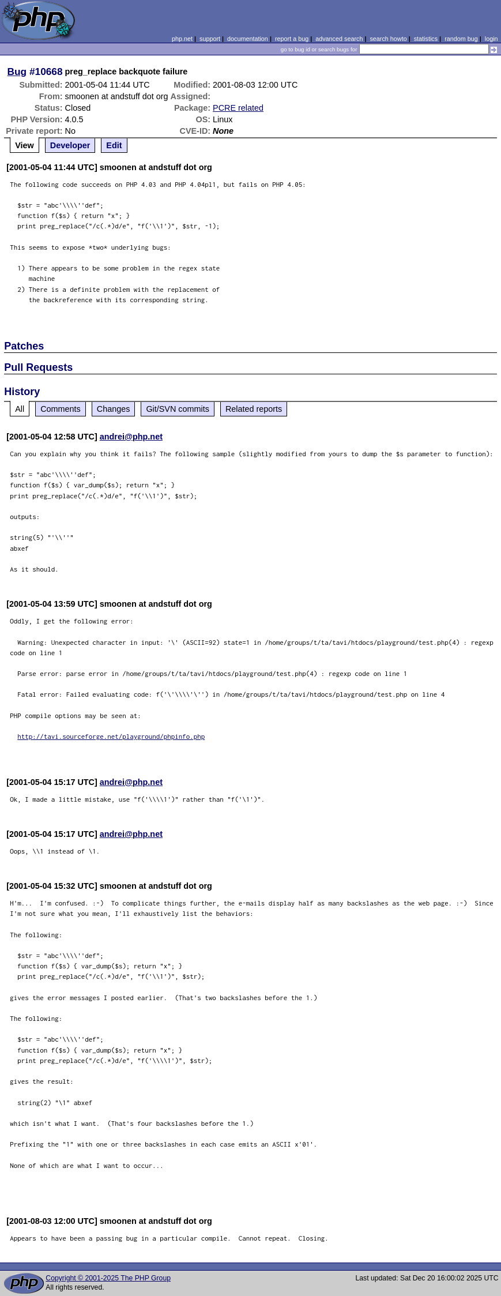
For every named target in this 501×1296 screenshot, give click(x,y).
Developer (70, 145)
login (491, 38)
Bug (17, 71)
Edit (114, 145)
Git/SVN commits (177, 409)
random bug (461, 38)
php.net (182, 38)
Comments (60, 409)
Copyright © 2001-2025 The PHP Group (108, 1278)
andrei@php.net (131, 436)
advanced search (339, 38)
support (209, 38)
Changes (113, 409)
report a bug (291, 38)
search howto (388, 38)
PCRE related (238, 107)
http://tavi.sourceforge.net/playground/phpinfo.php (111, 736)
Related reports (253, 409)
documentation (247, 38)
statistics (426, 38)
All (19, 409)
